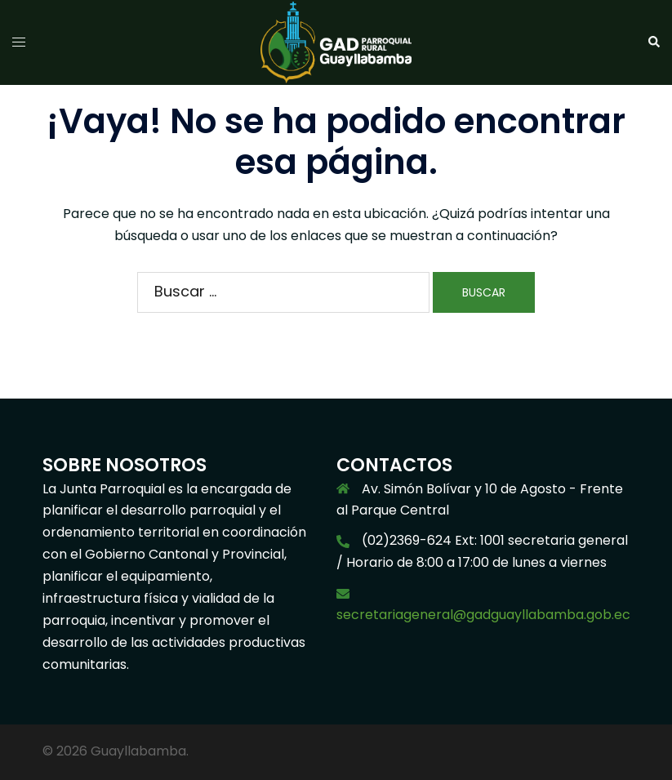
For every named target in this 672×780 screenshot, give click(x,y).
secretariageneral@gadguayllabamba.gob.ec (483, 614)
